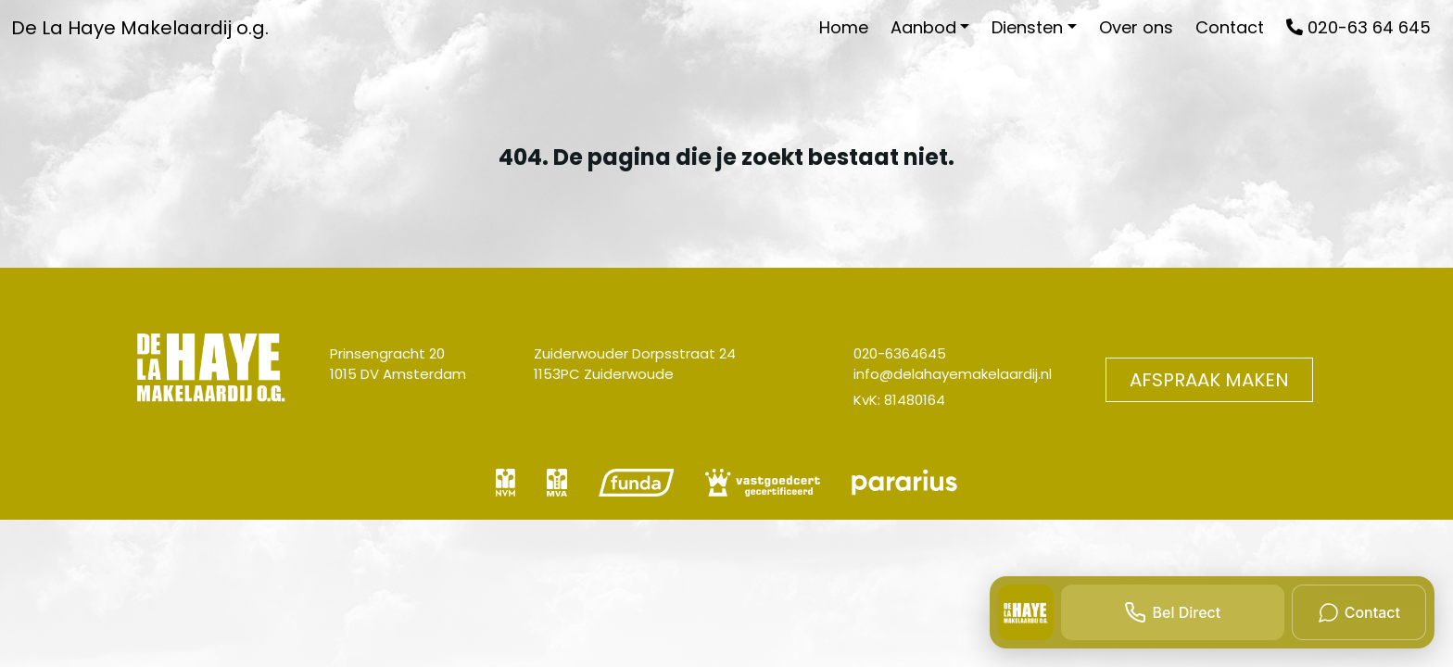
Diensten (1027, 27)
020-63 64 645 (1358, 27)
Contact (1229, 27)
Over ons (1136, 27)
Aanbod (923, 27)
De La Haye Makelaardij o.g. (140, 28)
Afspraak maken (1209, 380)
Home (843, 27)
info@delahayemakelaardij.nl (952, 374)
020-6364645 (899, 353)
